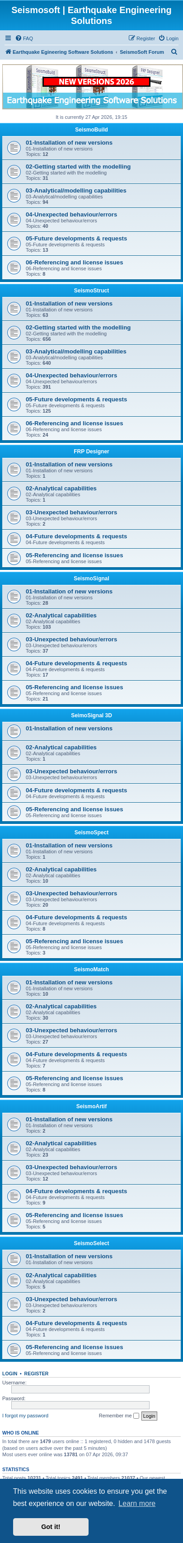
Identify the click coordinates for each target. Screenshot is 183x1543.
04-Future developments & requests (76, 536)
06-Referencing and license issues (74, 262)
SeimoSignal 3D (91, 715)
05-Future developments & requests (76, 238)
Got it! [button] (50, 1526)
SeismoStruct (91, 290)
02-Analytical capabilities (61, 488)
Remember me (119, 1416)
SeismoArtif (91, 1106)
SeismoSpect (91, 832)
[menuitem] (24, 38)
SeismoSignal (91, 578)
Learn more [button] (136, 1503)
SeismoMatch (91, 969)
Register (36, 1373)
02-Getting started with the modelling (78, 166)
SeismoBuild (91, 130)
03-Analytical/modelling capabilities (76, 190)
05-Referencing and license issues (74, 555)
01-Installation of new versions (69, 142)
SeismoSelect (91, 1243)
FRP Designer (91, 451)
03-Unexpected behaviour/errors (71, 512)
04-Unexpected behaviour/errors (71, 214)
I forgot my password (25, 1415)
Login (9, 1373)
